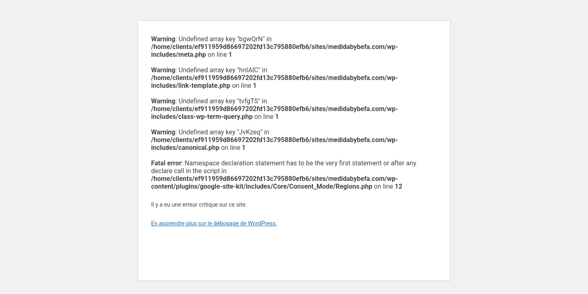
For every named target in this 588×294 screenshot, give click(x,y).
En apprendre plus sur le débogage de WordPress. (214, 223)
